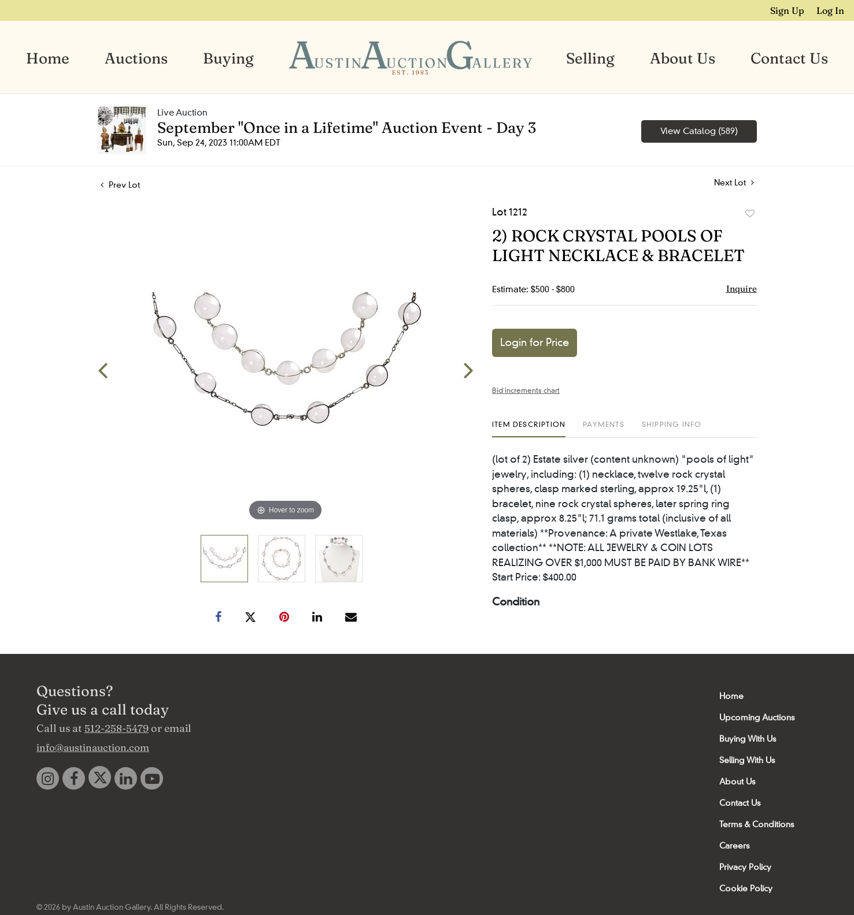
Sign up (789, 10)
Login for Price (534, 342)
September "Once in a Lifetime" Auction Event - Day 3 (346, 127)
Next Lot (734, 182)
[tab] (528, 428)
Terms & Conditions (756, 824)
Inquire (741, 287)
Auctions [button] (136, 58)
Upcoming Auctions (756, 717)
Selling (590, 58)
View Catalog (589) (699, 130)
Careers (734, 845)
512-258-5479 (116, 727)
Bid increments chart (526, 389)
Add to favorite (750, 213)
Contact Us (789, 58)
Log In (831, 10)
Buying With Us (747, 738)
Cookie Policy (745, 888)
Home (47, 58)
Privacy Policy (745, 866)
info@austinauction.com (92, 747)
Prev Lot (120, 184)
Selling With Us (747, 759)
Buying (228, 58)
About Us (682, 58)
